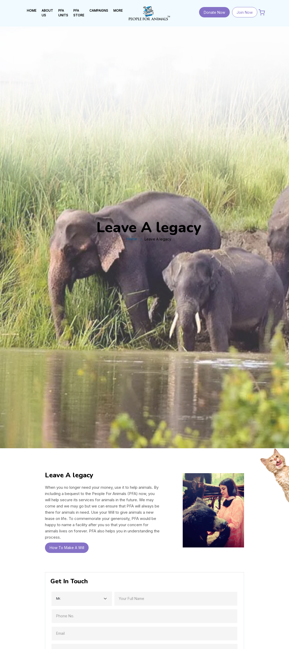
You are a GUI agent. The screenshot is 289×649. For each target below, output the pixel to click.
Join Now (245, 12)
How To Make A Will (67, 547)
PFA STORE (78, 13)
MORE (118, 10)
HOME (31, 10)
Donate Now (214, 12)
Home (131, 238)
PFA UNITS (63, 13)
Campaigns (98, 10)
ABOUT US (47, 13)
